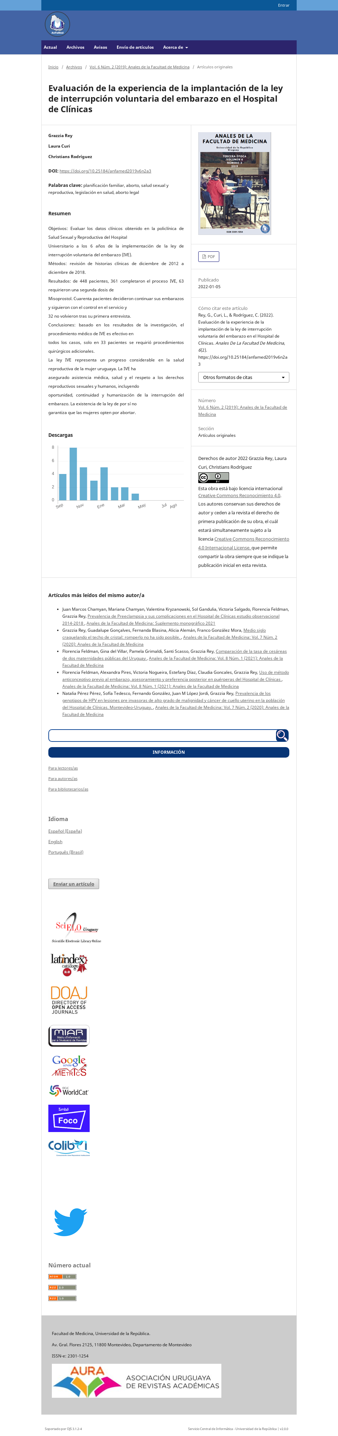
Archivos (75, 47)
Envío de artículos (135, 47)
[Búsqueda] (165, 735)
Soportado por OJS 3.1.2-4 (63, 1429)
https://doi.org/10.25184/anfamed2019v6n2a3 (105, 171)
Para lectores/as (63, 768)
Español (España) (65, 831)
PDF (211, 256)
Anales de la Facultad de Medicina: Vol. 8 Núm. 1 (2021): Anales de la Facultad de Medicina (150, 686)
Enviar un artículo (73, 884)
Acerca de (173, 47)
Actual (50, 47)
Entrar (284, 5)
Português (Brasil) (65, 852)
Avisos (100, 47)
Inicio (53, 66)
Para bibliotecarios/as (68, 789)
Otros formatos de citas (227, 377)
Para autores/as (62, 778)
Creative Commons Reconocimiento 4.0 (239, 495)
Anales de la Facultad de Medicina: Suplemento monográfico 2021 (151, 623)
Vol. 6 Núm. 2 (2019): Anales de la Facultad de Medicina (139, 66)
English (55, 842)
